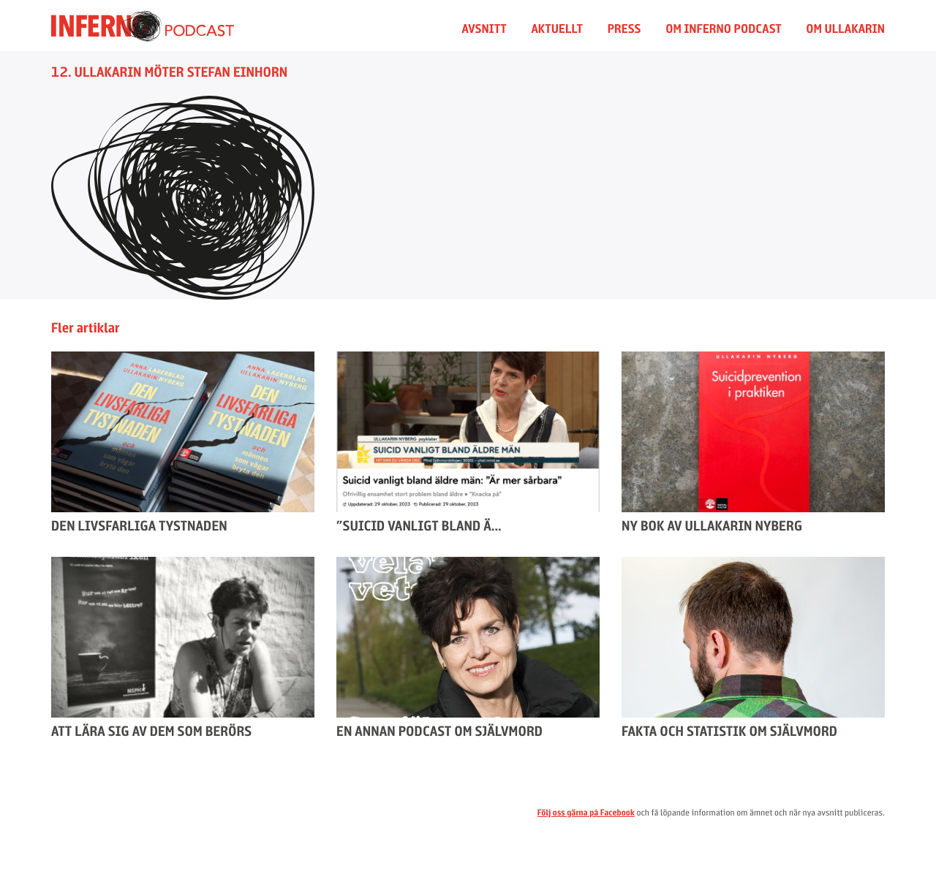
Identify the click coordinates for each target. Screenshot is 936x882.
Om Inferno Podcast (723, 29)
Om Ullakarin (845, 29)
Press (624, 29)
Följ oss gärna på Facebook (586, 812)
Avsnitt (484, 29)
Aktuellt (557, 29)
